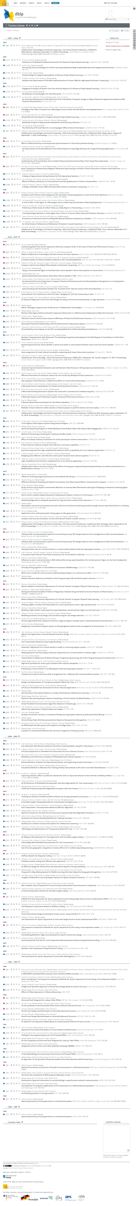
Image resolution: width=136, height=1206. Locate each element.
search (31, 3)
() (115, 109)
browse (23, 3)
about (39, 3)
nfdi (46, 3)
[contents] (60, 54)
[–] (109, 38)
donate (55, 3)
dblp (15, 3)
